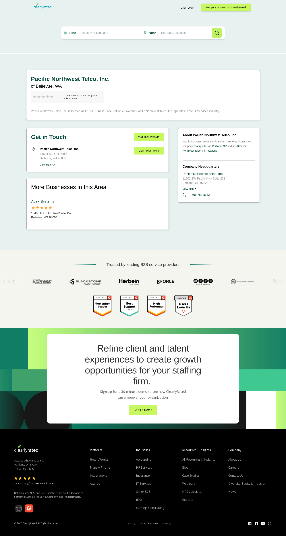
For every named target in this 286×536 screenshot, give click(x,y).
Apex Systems (43, 201)
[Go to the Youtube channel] (263, 523)
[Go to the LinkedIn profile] (250, 523)
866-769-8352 (196, 195)
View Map (45, 164)
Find (72, 33)
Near (152, 33)
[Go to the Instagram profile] (269, 523)
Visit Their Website (148, 137)
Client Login (187, 7)
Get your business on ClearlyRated (226, 7)
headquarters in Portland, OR (210, 146)
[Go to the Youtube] (256, 523)
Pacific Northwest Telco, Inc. (203, 174)
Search (217, 33)
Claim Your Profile (149, 150)
